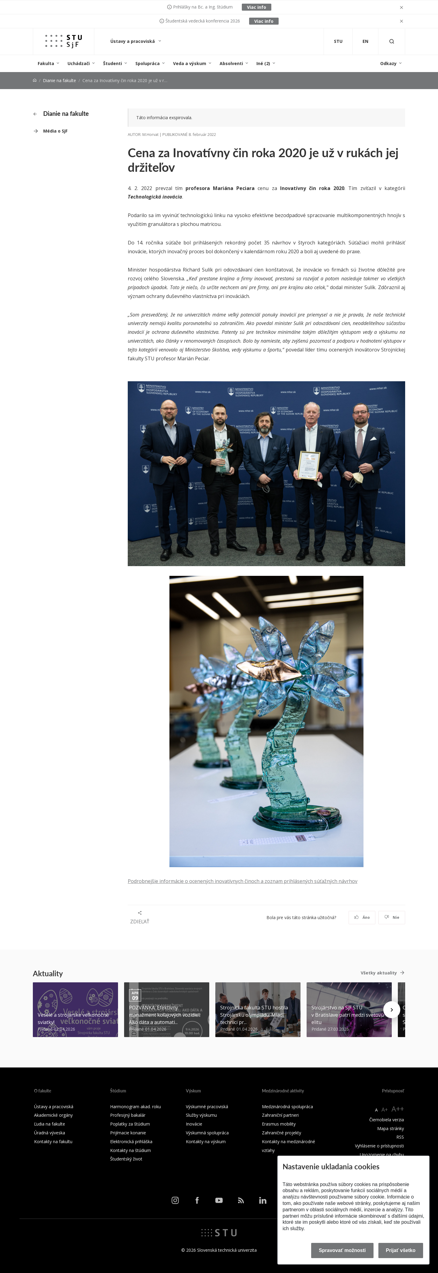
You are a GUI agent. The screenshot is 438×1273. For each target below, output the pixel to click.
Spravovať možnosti (342, 1250)
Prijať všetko (401, 1250)
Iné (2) (263, 63)
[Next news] (391, 1009)
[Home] (34, 80)
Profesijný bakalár (127, 1115)
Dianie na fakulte (59, 80)
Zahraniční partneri (280, 1115)
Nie (392, 917)
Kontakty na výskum (206, 1141)
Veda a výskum (189, 63)
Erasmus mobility (279, 1124)
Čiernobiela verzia (386, 1120)
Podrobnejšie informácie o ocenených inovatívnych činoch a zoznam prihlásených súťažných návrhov (242, 881)
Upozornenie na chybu (382, 1154)
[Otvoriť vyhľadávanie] (391, 41)
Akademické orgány (53, 1115)
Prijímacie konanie (128, 1133)
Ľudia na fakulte (49, 1124)
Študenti (112, 63)
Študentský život (126, 1159)
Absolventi (231, 63)
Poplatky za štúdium (130, 1124)
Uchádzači (79, 63)
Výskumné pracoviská (207, 1106)
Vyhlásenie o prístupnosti (379, 1146)
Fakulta (46, 63)
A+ (384, 1109)
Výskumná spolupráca (207, 1133)
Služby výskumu (201, 1115)
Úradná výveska (49, 1133)
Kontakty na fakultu (53, 1141)
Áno (362, 917)
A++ (397, 1109)
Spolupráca (147, 63)
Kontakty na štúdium (130, 1150)
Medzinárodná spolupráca (287, 1106)
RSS (400, 1137)
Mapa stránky (390, 1128)
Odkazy (388, 63)
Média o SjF (55, 131)
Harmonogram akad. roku (135, 1106)
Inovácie (194, 1124)
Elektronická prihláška (131, 1141)
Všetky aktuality (379, 973)
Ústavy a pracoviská (133, 41)
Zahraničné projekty (281, 1133)
